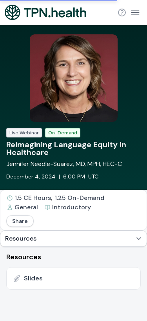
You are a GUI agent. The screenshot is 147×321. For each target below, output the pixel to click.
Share (20, 221)
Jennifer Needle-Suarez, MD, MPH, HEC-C (64, 164)
